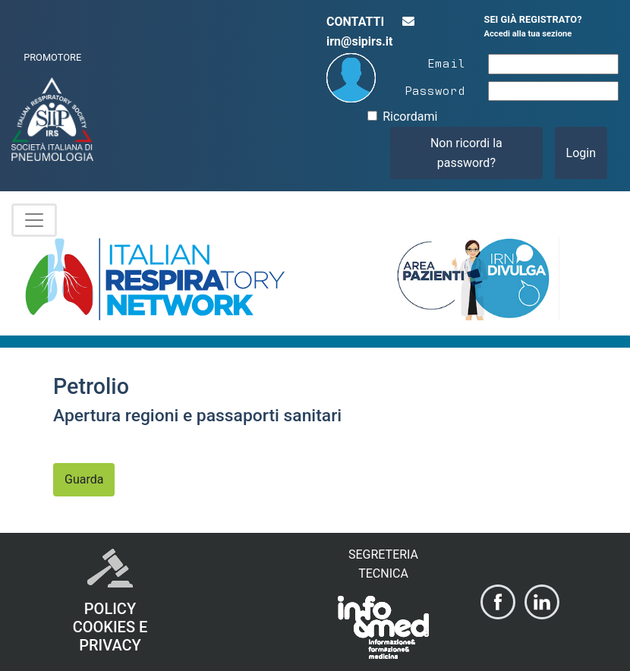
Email (446, 62)
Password (435, 89)
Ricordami (410, 116)
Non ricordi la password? (466, 153)
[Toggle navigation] (34, 220)
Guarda (84, 479)
